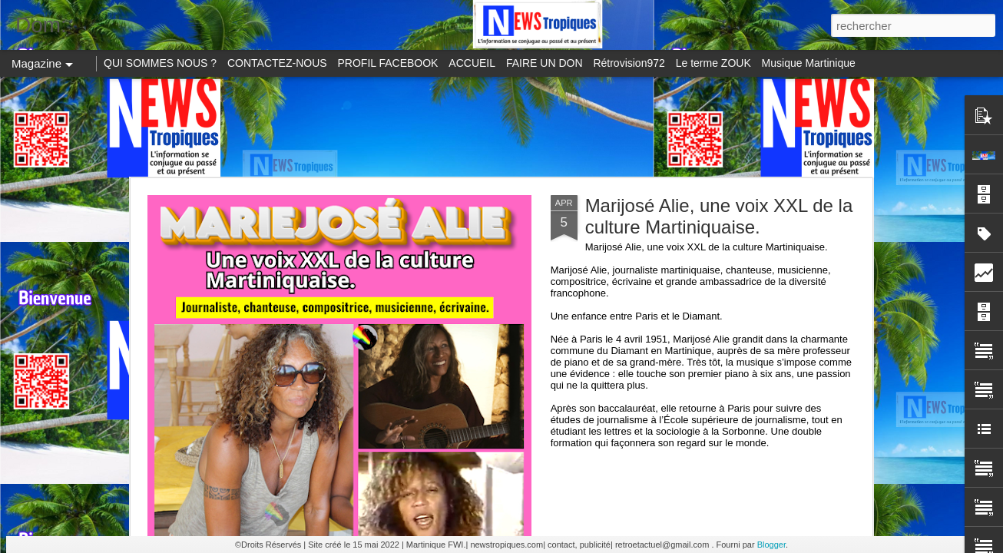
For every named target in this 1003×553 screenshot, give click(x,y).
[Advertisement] (501, 126)
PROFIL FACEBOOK (388, 63)
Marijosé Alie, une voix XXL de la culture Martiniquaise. (719, 216)
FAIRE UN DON (544, 63)
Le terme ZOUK (713, 63)
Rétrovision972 (628, 63)
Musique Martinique (809, 63)
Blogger (771, 544)
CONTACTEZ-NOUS (277, 63)
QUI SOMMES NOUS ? (160, 63)
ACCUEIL (472, 63)
